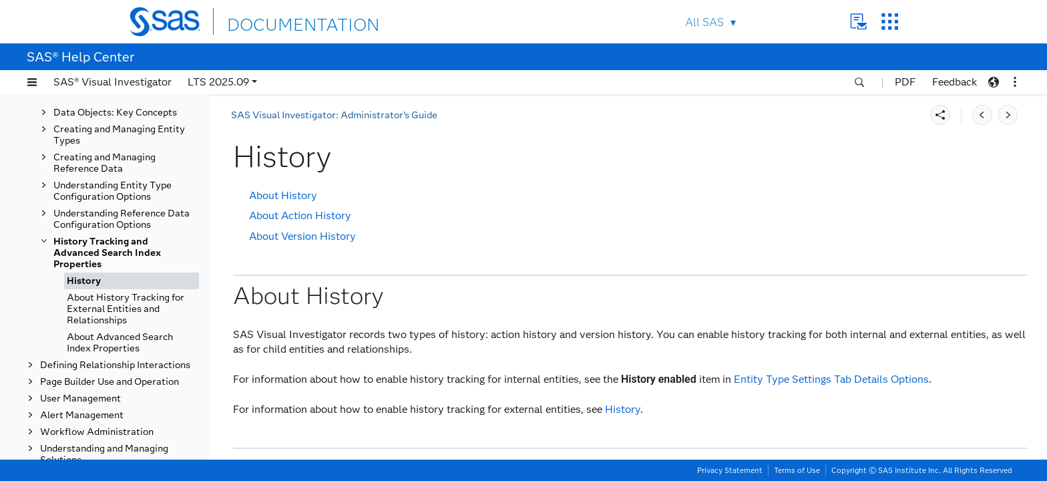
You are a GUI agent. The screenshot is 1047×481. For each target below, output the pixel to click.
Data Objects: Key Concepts (115, 112)
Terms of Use (797, 470)
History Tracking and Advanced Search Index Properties (107, 253)
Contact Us (858, 21)
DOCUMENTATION (276, 21)
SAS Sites (889, 21)
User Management (80, 398)
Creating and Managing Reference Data (104, 163)
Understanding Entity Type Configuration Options (112, 191)
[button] (32, 82)
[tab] (131, 281)
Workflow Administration (97, 432)
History (84, 281)
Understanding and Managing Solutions (104, 454)
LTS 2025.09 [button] (218, 81)
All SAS (704, 22)
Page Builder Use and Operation (109, 381)
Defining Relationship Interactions (115, 365)
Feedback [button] (954, 81)
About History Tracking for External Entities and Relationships (125, 309)
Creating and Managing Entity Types (119, 135)
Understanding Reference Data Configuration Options (121, 219)
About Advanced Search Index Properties (120, 342)
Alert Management (82, 415)
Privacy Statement (730, 470)
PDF (905, 81)
